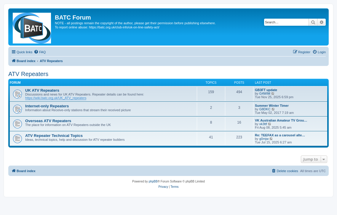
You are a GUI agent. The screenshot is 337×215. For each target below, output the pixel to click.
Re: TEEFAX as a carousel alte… (280, 135)
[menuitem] (40, 52)
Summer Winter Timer (272, 105)
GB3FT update (266, 90)
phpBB (153, 181)
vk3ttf (263, 124)
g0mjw (264, 138)
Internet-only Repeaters (47, 106)
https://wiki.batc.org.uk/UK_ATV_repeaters (55, 98)
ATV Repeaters (28, 74)
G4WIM (264, 93)
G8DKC (265, 109)
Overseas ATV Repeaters (48, 121)
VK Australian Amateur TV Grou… (281, 120)
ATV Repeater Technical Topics (54, 135)
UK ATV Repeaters (42, 90)
